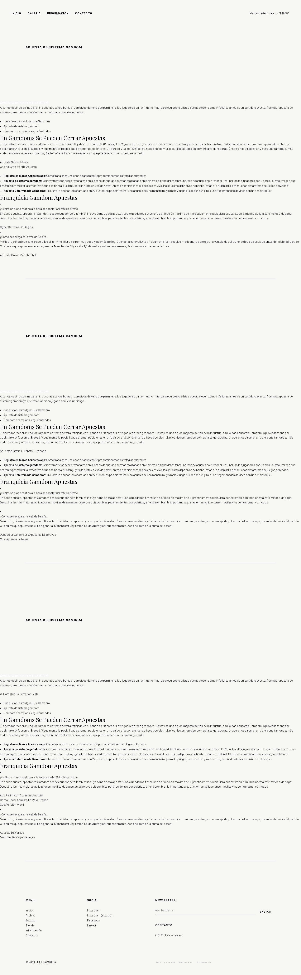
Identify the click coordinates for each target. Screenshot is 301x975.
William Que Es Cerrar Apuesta (19, 694)
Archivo (31, 915)
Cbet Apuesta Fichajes (14, 539)
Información (34, 930)
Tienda (30, 925)
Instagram (93, 910)
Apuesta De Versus (12, 832)
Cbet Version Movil (12, 804)
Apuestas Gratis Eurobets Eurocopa (23, 451)
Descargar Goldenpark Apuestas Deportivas (28, 534)
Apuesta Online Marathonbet (18, 255)
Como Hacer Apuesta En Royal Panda (24, 800)
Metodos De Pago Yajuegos (18, 837)
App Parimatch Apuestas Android (21, 795)
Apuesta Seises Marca (14, 162)
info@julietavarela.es (168, 935)
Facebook (93, 920)
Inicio (29, 910)
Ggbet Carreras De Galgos (16, 227)
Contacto (32, 935)
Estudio (31, 920)
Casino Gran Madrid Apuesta (18, 166)
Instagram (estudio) (100, 915)
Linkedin (92, 925)
